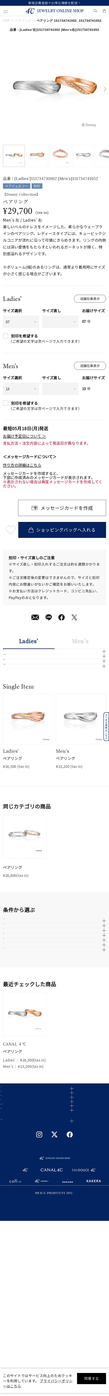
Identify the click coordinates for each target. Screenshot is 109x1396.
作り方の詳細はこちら (22, 465)
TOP (6, 20)
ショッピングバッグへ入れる (62, 530)
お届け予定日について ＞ (24, 436)
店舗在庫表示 (90, 298)
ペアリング (23, 20)
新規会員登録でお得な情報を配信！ (54, 3)
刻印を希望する (24, 336)
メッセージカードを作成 (67, 507)
